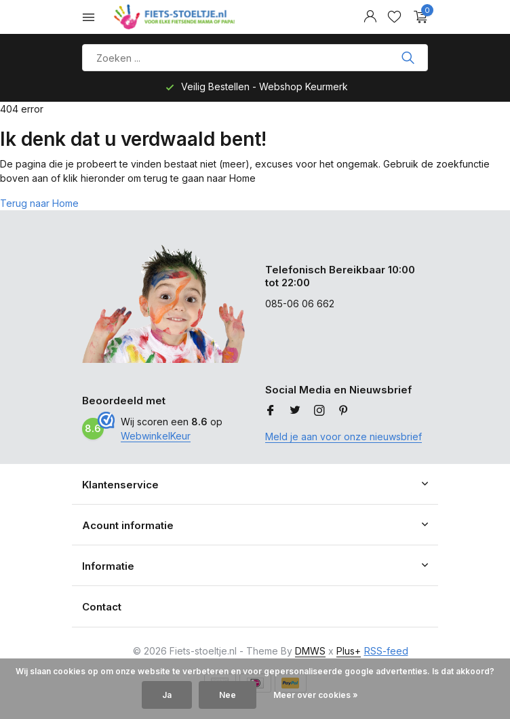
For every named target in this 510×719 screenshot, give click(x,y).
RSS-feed (386, 651)
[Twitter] (295, 411)
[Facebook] (270, 411)
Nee (227, 695)
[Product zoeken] (255, 57)
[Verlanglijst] (394, 17)
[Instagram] (319, 411)
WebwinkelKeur (156, 436)
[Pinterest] (343, 411)
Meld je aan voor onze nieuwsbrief (343, 436)
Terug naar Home (39, 203)
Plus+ (348, 651)
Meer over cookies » (315, 695)
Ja (167, 695)
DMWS (310, 651)
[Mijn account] (370, 16)
